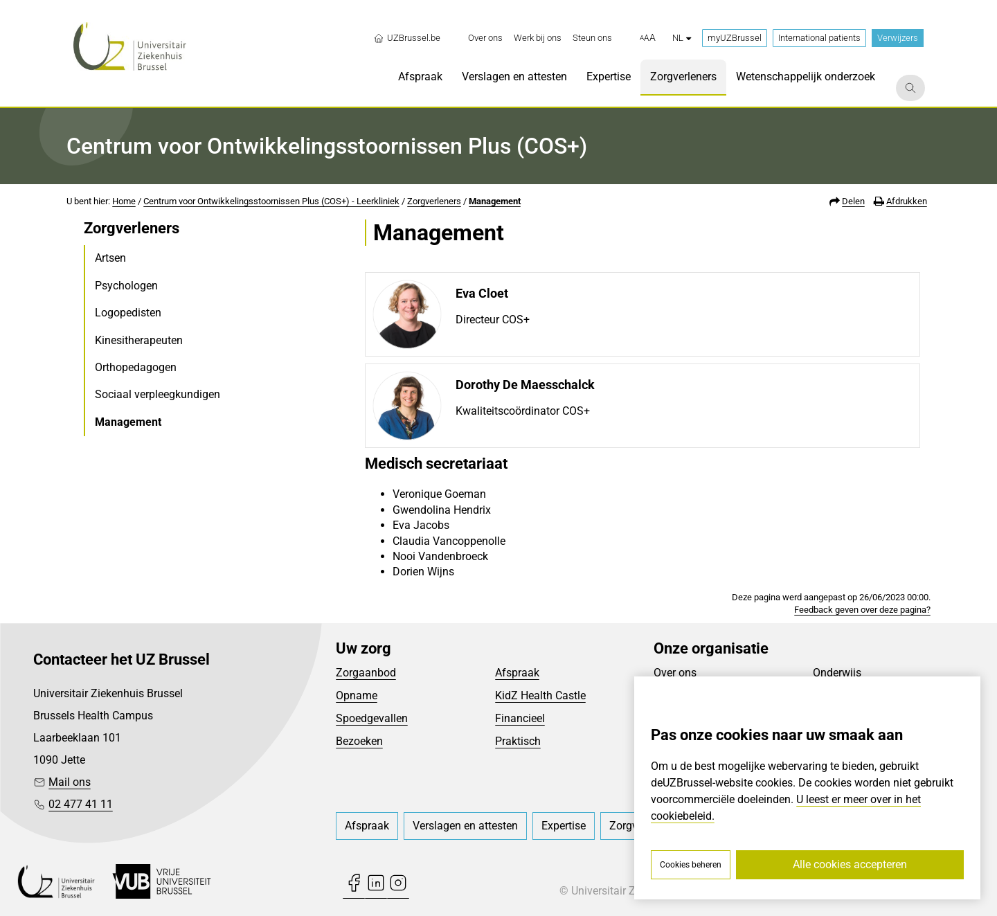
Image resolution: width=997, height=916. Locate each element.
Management (495, 201)
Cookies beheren (690, 865)
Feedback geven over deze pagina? (862, 609)
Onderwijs (837, 672)
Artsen (110, 257)
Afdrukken (906, 201)
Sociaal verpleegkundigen (157, 394)
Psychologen (126, 285)
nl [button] (681, 38)
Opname (356, 695)
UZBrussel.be (406, 38)
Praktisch (518, 741)
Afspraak (517, 672)
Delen (853, 201)
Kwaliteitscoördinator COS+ (523, 410)
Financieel (520, 718)
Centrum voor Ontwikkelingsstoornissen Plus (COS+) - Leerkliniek (271, 201)
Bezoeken (359, 741)
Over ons (675, 672)
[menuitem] (485, 38)
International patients (819, 38)
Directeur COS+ (493, 319)
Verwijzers (897, 38)
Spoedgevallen (372, 718)
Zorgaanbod (366, 672)
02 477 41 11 (80, 804)
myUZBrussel (735, 38)
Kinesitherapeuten (139, 340)
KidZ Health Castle (540, 695)
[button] (647, 38)
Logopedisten (128, 312)
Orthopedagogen (136, 367)
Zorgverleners (434, 201)
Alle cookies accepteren (850, 864)
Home (124, 201)
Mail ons (69, 782)
